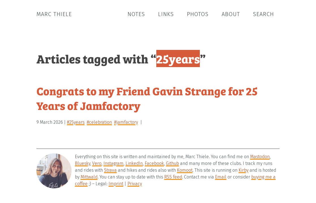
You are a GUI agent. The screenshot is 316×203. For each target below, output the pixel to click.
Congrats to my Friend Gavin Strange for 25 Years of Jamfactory (147, 98)
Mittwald (89, 177)
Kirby (243, 170)
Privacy (134, 183)
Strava (110, 170)
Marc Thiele (54, 14)
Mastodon (260, 156)
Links (166, 14)
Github (172, 163)
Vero (96, 163)
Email (220, 177)
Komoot (184, 170)
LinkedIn (134, 163)
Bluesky (82, 163)
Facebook (154, 163)
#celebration (99, 122)
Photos (198, 14)
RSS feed (173, 177)
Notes (136, 14)
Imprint (116, 183)
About (231, 14)
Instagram (113, 163)
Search (263, 14)
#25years (76, 122)
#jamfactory (126, 122)
